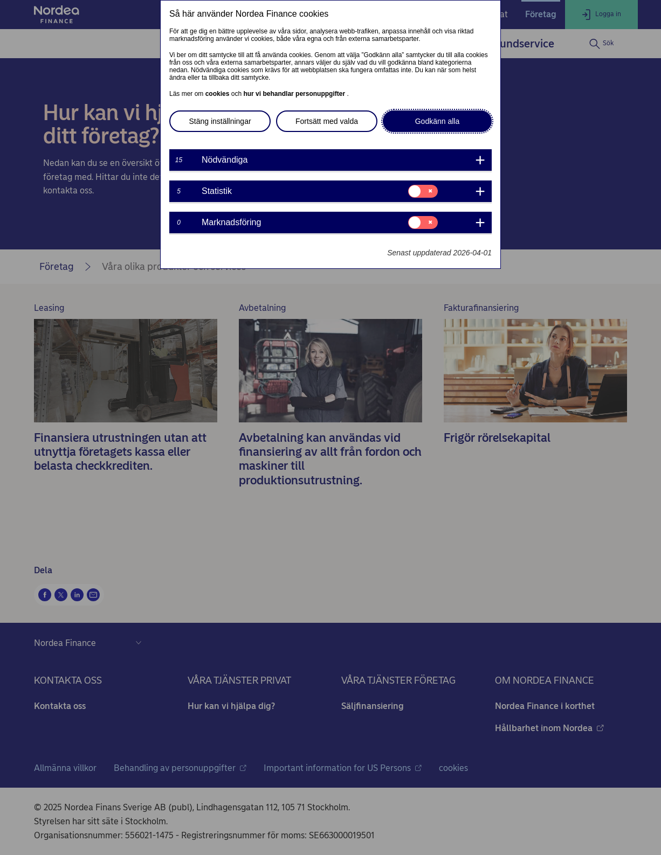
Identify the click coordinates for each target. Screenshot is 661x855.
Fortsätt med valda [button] (326, 121)
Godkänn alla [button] (437, 121)
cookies (218, 94)
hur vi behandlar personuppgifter (295, 94)
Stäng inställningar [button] (220, 121)
